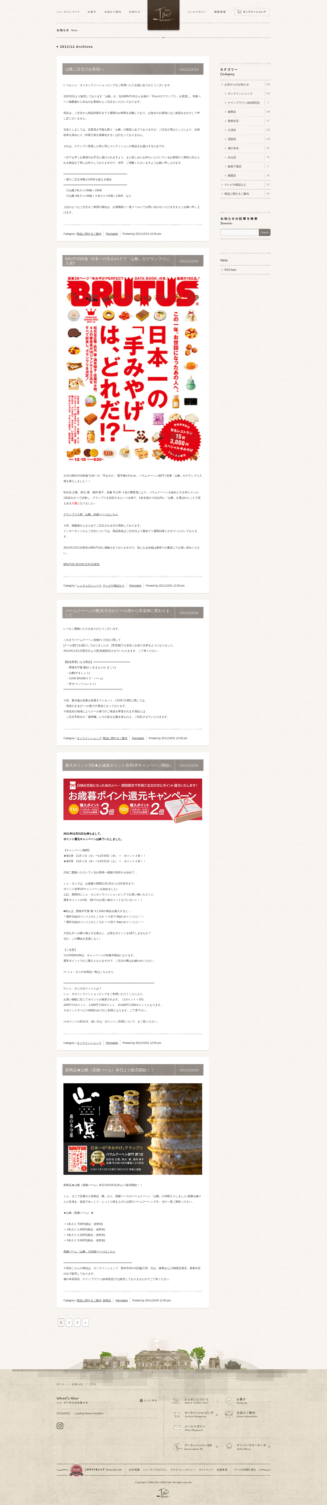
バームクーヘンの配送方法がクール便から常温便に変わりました (117, 613)
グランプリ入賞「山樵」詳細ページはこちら (90, 514)
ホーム (61, 1384)
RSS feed (230, 269)
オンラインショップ (89, 738)
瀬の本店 (249, 148)
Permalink (112, 233)
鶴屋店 (249, 175)
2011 (93, 1384)
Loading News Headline (80, 1413)
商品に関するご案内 (89, 233)
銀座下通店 (249, 166)
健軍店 (249, 112)
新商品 (107, 1300)
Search (265, 232)
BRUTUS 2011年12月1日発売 (81, 564)
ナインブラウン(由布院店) (249, 102)
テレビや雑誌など (114, 585)
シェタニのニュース (89, 585)
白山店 (249, 157)
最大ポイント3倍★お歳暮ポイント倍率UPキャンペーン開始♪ (118, 765)
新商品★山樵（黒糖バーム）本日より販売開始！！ (109, 1070)
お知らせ (77, 1384)
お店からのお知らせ (247, 84)
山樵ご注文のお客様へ (84, 69)
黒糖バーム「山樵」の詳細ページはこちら (89, 1251)
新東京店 (249, 121)
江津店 (249, 130)
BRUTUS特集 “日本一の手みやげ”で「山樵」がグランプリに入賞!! (117, 261)
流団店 (249, 139)
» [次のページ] (85, 1322)
